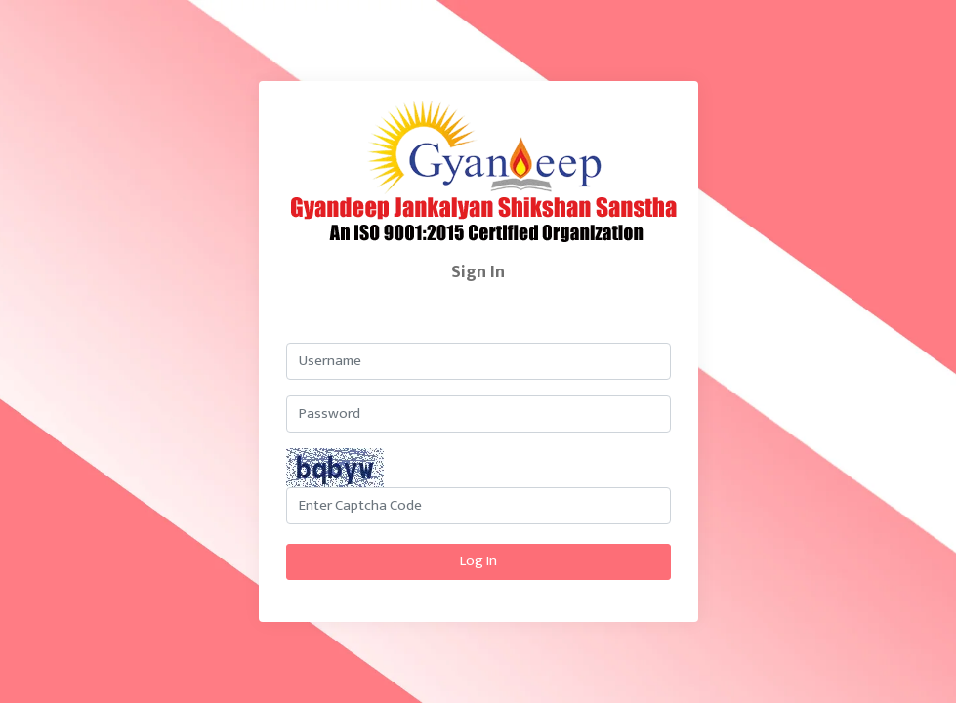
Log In (478, 561)
